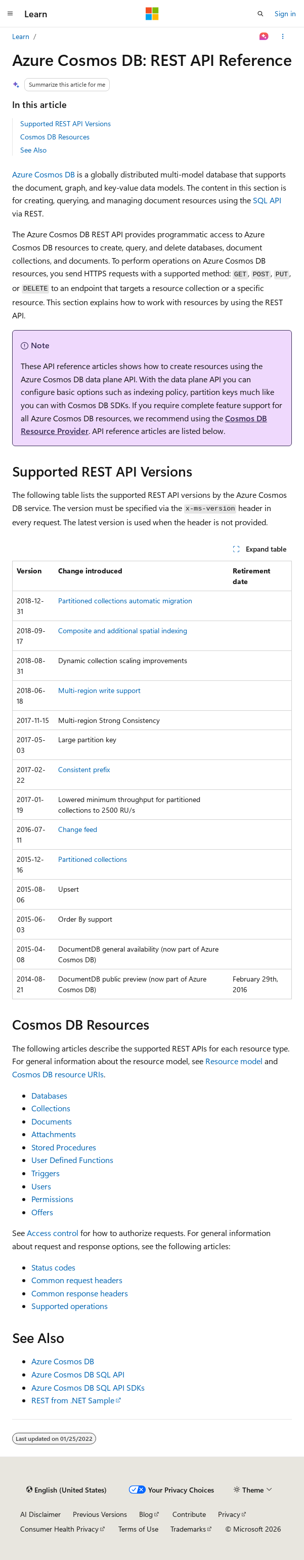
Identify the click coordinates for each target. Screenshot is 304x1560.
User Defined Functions (72, 1159)
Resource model (234, 1061)
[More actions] (283, 36)
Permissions (52, 1198)
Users (41, 1186)
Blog (146, 1514)
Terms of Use (138, 1529)
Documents (51, 1121)
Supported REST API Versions (65, 123)
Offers (42, 1212)
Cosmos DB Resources (55, 136)
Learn (20, 36)
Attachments (53, 1134)
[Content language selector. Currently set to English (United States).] (66, 1489)
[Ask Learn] (264, 36)
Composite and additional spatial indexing (122, 630)
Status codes (53, 1267)
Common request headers (76, 1280)
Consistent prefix (84, 769)
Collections (50, 1108)
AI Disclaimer (40, 1514)
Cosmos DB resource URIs (58, 1074)
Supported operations (69, 1305)
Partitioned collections (92, 859)
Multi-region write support (99, 690)
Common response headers (79, 1293)
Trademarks (188, 1529)
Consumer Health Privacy (59, 1529)
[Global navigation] (10, 14)
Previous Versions (100, 1514)
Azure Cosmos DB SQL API (77, 1374)
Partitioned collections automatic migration (125, 600)
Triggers (45, 1173)
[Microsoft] (152, 13)
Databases (49, 1095)
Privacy (229, 1514)
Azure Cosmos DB (43, 174)
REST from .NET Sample (72, 1400)
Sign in (285, 13)
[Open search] (260, 14)
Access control (52, 1232)
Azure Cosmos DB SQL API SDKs (88, 1387)
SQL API (267, 200)
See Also (33, 150)
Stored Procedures (63, 1147)
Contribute (189, 1514)
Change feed (77, 829)
